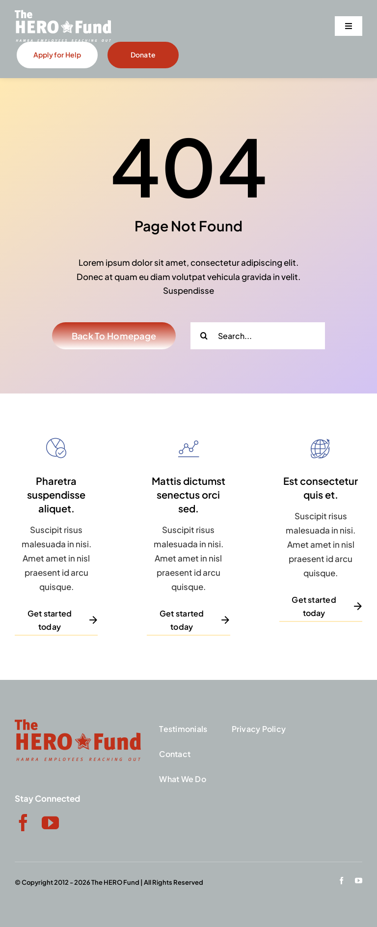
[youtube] (50, 822)
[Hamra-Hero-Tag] (63, 13)
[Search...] (257, 335)
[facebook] (23, 822)
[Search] (203, 335)
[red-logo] (78, 723)
